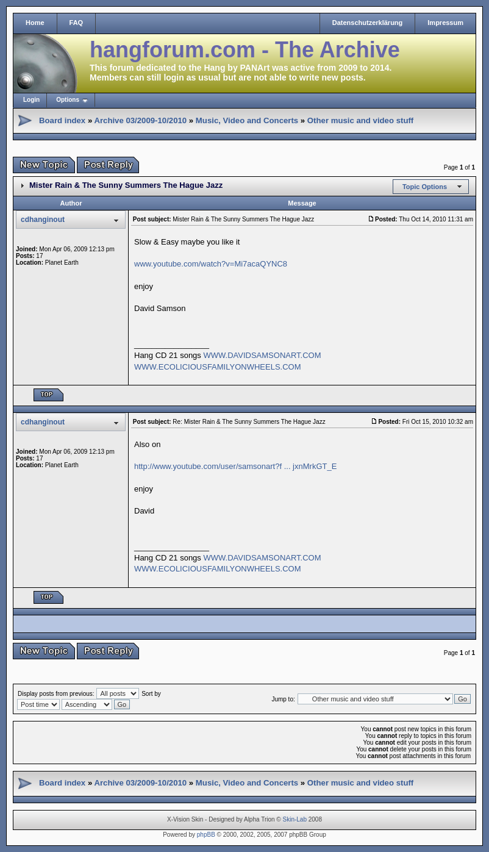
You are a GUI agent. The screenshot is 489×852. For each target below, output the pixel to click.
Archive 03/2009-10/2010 (140, 120)
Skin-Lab (295, 819)
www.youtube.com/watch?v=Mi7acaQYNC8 (210, 263)
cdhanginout (43, 219)
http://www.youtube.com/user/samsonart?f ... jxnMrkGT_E (235, 466)
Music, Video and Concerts (247, 120)
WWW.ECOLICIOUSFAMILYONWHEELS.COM (217, 366)
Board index (62, 120)
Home (35, 22)
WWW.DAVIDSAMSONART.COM (262, 355)
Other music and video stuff (360, 120)
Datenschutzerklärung (367, 22)
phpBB (206, 834)
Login (31, 99)
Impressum (445, 22)
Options (67, 99)
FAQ (77, 22)
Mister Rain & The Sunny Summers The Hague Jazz (126, 185)
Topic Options (424, 186)
